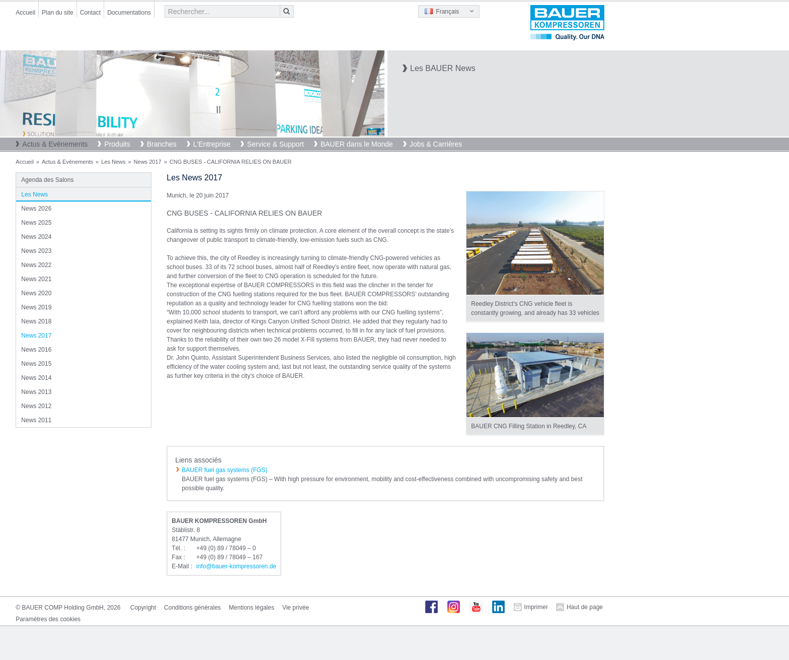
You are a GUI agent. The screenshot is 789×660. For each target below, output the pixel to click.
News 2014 (36, 377)
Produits (117, 144)
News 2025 (36, 222)
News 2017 (148, 162)
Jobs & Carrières (436, 144)
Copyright (143, 607)
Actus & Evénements (55, 144)
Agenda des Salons (47, 179)
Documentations (129, 12)
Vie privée (295, 607)
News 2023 (36, 250)
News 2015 (36, 363)
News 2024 (36, 236)
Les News (113, 162)
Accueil (25, 12)
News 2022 (36, 265)
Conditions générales (192, 607)
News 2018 (36, 321)
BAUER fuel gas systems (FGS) (224, 470)
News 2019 (36, 307)
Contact (90, 12)
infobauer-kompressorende (236, 566)
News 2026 (36, 208)
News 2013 (36, 391)
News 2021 (36, 279)
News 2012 (36, 406)
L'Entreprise (211, 144)
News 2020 (36, 293)
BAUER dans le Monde (357, 144)
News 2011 (36, 420)
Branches (162, 144)
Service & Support (275, 144)
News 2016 (36, 349)
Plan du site (57, 12)
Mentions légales (251, 607)
